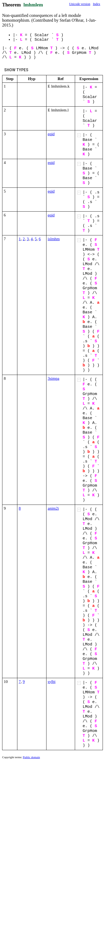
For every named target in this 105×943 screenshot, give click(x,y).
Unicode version (79, 4)
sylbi (52, 681)
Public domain (31, 757)
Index (96, 4)
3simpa (53, 378)
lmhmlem (33, 4)
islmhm (54, 239)
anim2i (53, 508)
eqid (51, 134)
